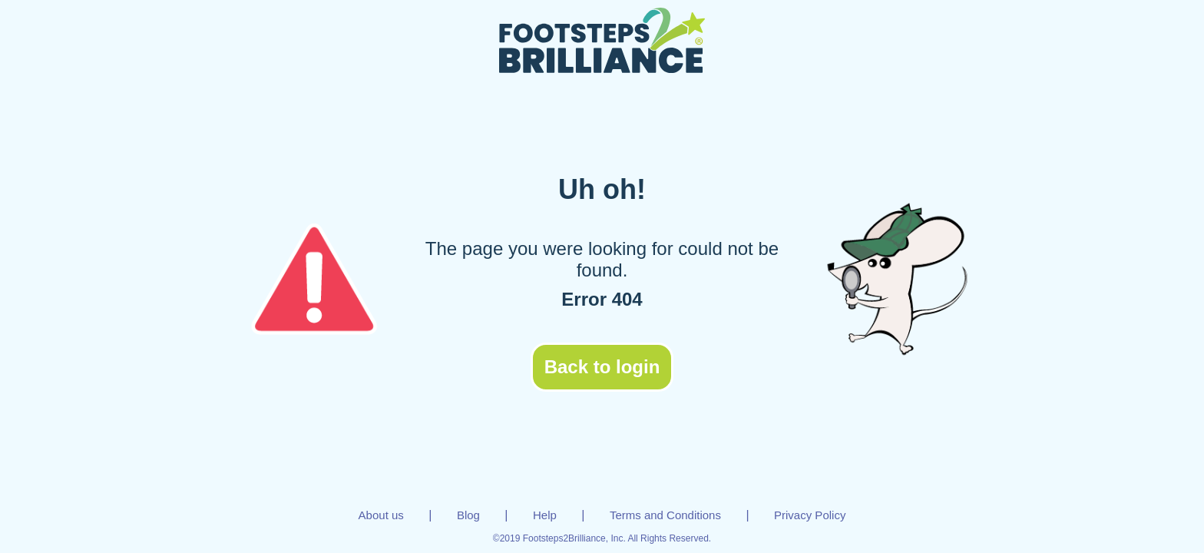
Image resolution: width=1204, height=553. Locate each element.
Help (545, 515)
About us (381, 515)
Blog (468, 515)
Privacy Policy (809, 515)
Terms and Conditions (665, 515)
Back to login (602, 366)
